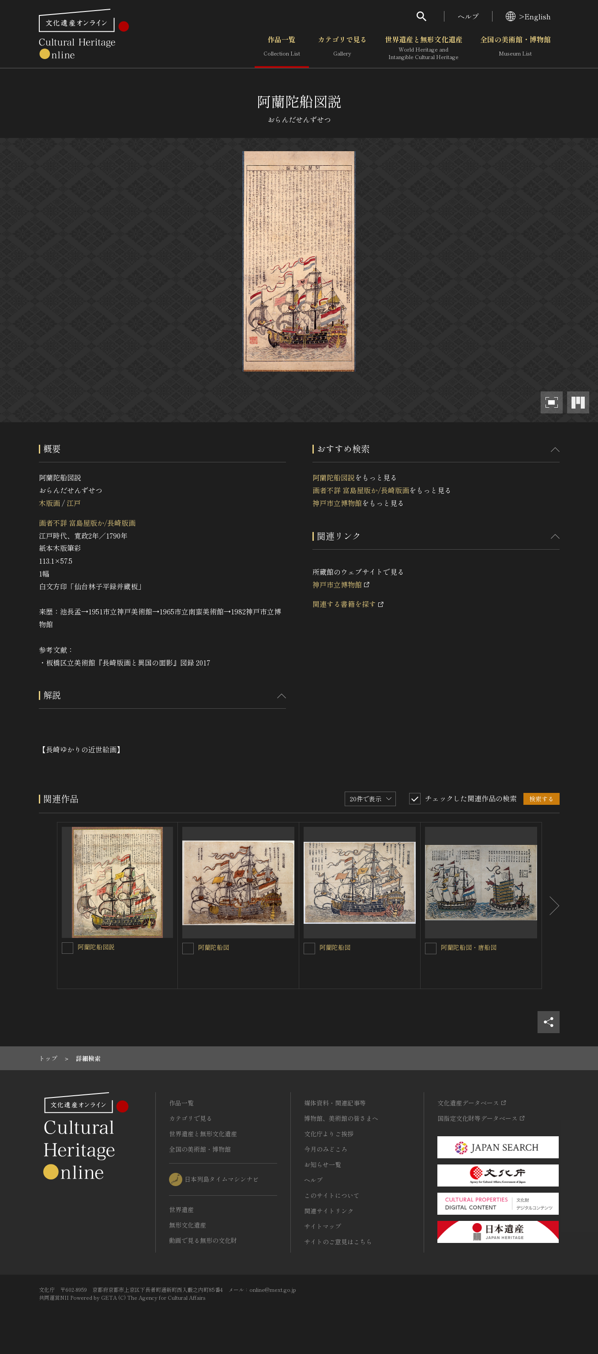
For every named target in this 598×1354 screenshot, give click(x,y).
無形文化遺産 (187, 1224)
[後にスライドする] (551, 905)
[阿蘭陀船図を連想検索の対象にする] (188, 948)
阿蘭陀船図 (213, 947)
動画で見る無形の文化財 (203, 1240)
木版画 (49, 503)
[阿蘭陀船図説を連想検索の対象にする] (67, 948)
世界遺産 (181, 1209)
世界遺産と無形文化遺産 (424, 48)
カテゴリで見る (342, 48)
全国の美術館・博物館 (515, 48)
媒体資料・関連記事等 (335, 1102)
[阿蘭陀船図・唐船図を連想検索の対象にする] (430, 948)
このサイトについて (332, 1195)
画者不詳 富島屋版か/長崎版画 (87, 522)
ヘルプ (468, 16)
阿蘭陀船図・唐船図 (468, 947)
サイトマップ (322, 1226)
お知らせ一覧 (322, 1164)
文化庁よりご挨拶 (329, 1133)
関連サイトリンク (329, 1210)
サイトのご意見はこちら (338, 1241)
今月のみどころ (325, 1149)
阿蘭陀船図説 (333, 477)
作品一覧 (281, 48)
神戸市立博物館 (337, 503)
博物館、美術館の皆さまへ (341, 1118)
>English (528, 16)
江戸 (74, 503)
